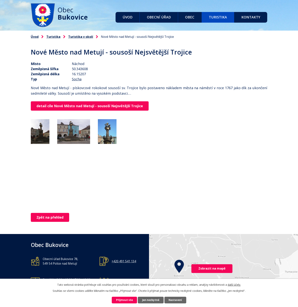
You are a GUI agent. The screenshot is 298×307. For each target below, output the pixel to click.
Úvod (127, 17)
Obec (189, 17)
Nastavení (178, 300)
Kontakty (250, 17)
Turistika (218, 17)
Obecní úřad (159, 17)
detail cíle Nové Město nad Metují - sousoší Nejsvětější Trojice (91, 106)
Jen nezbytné (151, 300)
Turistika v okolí (80, 37)
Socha (77, 79)
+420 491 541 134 (124, 261)
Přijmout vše (121, 300)
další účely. (234, 284)
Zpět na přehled (51, 217)
